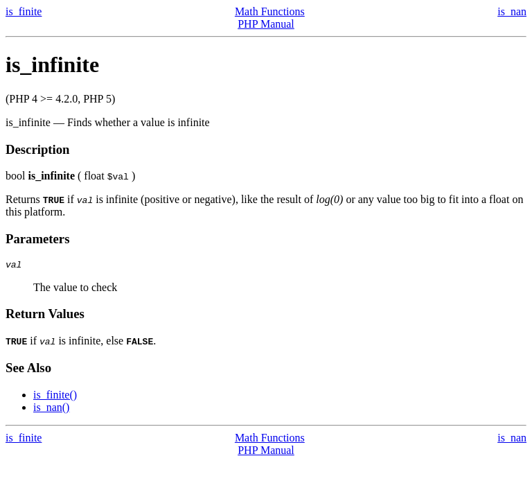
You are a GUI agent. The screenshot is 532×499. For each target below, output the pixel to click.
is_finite (24, 11)
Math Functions (270, 11)
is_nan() (51, 409)
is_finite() (55, 397)
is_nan (511, 11)
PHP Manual (266, 24)
